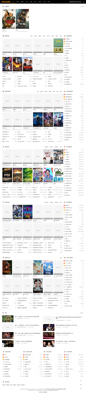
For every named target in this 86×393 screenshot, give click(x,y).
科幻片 (44, 36)
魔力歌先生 (25, 165)
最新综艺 (7, 146)
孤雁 (55, 81)
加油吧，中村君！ (55, 243)
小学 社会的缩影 (25, 305)
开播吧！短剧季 (74, 176)
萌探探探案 (53, 371)
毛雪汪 (74, 192)
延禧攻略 (32, 371)
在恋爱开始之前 (74, 171)
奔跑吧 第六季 (53, 364)
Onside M (74, 291)
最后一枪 (24, 54)
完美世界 (45, 220)
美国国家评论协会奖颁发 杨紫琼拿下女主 (64, 333)
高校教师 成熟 (12, 369)
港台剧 (50, 91)
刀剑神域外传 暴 (74, 207)
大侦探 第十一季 (5, 183)
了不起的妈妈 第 (74, 287)
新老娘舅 (9, 189)
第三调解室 (25, 189)
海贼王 (74, 238)
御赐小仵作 (32, 364)
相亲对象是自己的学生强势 (40, 250)
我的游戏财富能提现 (9, 252)
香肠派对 (73, 354)
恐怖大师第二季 (9, 134)
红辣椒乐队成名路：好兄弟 (55, 300)
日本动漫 (51, 202)
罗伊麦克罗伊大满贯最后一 (55, 298)
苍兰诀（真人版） (32, 369)
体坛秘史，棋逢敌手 (47, 294)
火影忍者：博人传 (73, 369)
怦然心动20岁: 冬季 (57, 165)
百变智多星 (45, 183)
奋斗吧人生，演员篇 (9, 194)
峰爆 (17, 29)
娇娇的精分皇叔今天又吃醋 (9, 245)
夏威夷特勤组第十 (74, 123)
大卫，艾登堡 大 (74, 263)
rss (57, 390)
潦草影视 (14, 384)
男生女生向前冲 (9, 187)
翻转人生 (9, 139)
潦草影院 (7, 384)
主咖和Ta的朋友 (74, 190)
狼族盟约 (74, 58)
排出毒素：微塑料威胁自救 (40, 305)
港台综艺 (51, 146)
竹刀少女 (74, 226)
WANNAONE (74, 164)
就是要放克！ (40, 307)
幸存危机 (3, 29)
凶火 (74, 62)
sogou (52, 390)
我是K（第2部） (16, 294)
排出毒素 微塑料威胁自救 (55, 305)
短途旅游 (55, 54)
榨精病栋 (12, 366)
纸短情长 (4, 109)
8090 (41, 392)
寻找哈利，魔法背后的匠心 (25, 298)
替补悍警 (25, 79)
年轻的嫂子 (12, 371)
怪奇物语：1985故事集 (27, 220)
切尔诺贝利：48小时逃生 (40, 298)
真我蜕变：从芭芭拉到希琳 (40, 303)
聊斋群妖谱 (74, 70)
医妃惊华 (55, 245)
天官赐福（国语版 (74, 41)
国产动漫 (46, 202)
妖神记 (73, 371)
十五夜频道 (55, 192)
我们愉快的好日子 (9, 132)
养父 (74, 74)
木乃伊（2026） (40, 76)
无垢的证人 (74, 205)
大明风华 (32, 376)
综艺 (27, 1)
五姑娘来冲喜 (25, 245)
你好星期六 (74, 185)
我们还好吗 (56, 294)
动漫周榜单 (69, 202)
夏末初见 (24, 109)
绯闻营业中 (40, 134)
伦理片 (52, 36)
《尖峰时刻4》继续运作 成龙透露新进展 (23, 341)
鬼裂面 (25, 83)
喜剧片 (35, 36)
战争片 (57, 36)
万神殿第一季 (74, 241)
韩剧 (54, 91)
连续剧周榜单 (69, 91)
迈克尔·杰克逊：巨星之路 (25, 86)
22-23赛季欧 (74, 301)
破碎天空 (9, 81)
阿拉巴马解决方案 (9, 305)
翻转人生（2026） (9, 141)
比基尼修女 (74, 82)
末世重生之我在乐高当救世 (9, 247)
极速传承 (55, 83)
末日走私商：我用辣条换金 (25, 247)
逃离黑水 (74, 139)
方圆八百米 (4, 128)
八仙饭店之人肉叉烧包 (9, 79)
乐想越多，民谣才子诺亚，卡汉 (8, 294)
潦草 (11, 384)
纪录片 (39, 1)
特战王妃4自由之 (74, 77)
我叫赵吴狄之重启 (40, 141)
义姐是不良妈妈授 (12, 364)
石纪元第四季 (45, 128)
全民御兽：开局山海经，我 (9, 250)
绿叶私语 (34, 54)
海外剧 (41, 91)
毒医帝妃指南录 (56, 220)
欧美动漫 (56, 202)
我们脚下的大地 (9, 298)
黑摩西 (44, 54)
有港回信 (14, 109)
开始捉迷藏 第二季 (36, 183)
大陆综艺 (46, 146)
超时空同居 (74, 46)
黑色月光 (74, 113)
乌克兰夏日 (55, 303)
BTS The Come (40, 300)
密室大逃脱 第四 (53, 374)
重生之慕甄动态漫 (74, 94)
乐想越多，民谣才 (74, 270)
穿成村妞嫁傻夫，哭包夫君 (40, 243)
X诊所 (53, 362)
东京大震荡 (74, 43)
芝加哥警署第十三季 (37, 128)
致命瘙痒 (40, 83)
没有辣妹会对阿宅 (74, 222)
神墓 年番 (55, 247)
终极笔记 (32, 359)
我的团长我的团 (32, 354)
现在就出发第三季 (74, 178)
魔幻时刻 (74, 51)
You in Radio (25, 192)
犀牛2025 (25, 303)
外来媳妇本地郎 (32, 362)
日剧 (38, 91)
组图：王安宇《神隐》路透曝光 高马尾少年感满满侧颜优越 (27, 333)
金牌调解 (45, 165)
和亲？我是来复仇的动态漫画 (28, 238)
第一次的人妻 (12, 362)
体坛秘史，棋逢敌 (74, 275)
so (54, 390)
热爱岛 (74, 65)
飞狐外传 (74, 118)
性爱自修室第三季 (74, 111)
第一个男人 (55, 139)
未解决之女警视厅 (74, 215)
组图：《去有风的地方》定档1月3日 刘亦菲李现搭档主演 (27, 325)
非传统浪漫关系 (5, 72)
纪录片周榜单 (69, 257)
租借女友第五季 (74, 224)
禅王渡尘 (4, 238)
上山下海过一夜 (74, 181)
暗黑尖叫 (4, 54)
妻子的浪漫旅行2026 (6, 165)
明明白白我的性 (74, 250)
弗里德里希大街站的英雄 (40, 79)
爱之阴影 (34, 220)
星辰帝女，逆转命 (74, 217)
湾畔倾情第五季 (74, 127)
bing (55, 390)
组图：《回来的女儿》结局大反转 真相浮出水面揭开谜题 (27, 316)
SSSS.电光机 (74, 229)
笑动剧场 (40, 189)
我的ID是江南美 (74, 135)
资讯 (35, 1)
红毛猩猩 (4, 275)
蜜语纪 (55, 109)
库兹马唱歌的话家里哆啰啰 (7, 220)
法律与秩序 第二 (74, 120)
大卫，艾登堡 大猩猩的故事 (59, 275)
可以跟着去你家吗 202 (9, 197)
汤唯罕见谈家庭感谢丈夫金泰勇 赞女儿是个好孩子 (66, 325)
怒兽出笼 (40, 86)
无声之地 (14, 54)
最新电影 (7, 36)
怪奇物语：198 (74, 210)
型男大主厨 (40, 187)
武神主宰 (73, 357)
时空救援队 (74, 39)
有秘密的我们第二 (74, 183)
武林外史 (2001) (55, 141)
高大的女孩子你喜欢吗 (9, 243)
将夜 (74, 219)
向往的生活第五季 (53, 369)
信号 (74, 243)
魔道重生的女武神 (36, 238)
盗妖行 (25, 132)
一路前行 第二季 (26, 275)
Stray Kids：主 (9, 307)
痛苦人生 (74, 67)
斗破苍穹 (32, 374)
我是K (74, 150)
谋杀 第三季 (74, 130)
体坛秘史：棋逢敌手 (37, 294)
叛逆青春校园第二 (74, 96)
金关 (13, 128)
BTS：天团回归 (9, 300)
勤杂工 (24, 72)
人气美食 (74, 157)
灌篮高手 (73, 376)
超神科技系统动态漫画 (40, 245)
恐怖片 (48, 36)
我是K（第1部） (26, 294)
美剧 (57, 91)
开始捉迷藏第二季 (55, 194)
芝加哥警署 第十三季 (25, 136)
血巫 (44, 72)
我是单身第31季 (55, 197)
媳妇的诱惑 (12, 374)
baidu (50, 390)
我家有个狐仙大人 (74, 248)
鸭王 (12, 354)
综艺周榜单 (69, 146)
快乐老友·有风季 (74, 173)
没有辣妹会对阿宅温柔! (55, 250)
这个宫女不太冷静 (25, 141)
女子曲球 (12, 357)
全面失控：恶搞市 (74, 306)
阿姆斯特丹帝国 (74, 116)
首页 (13, 1)
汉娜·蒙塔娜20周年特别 (25, 300)
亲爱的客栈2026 (36, 165)
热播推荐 (7, 6)
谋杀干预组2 (55, 86)
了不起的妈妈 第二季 (47, 275)
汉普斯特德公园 (74, 60)
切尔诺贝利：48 (74, 289)
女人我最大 (55, 187)
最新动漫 (7, 202)
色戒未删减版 (12, 359)
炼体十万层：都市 (74, 234)
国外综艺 (56, 146)
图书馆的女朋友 (12, 376)
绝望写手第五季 (74, 104)
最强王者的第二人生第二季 (25, 243)
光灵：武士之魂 (74, 236)
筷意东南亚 (35, 275)
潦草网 (3, 384)
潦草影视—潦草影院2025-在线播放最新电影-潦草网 (56, 389)
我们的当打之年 (74, 108)
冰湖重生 (55, 134)
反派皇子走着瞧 (74, 231)
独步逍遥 (73, 359)
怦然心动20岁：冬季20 (25, 194)
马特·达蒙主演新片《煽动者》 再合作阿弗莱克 (65, 341)
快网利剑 (74, 125)
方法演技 (9, 76)
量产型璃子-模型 (74, 132)
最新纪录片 (7, 257)
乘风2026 (14, 165)
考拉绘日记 (55, 252)
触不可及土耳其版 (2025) (58, 72)
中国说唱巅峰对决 (53, 366)
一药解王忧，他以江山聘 (40, 252)
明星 (44, 1)
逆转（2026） (74, 101)
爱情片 (40, 36)
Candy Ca (74, 212)
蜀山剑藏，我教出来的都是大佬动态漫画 (61, 238)
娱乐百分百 (25, 187)
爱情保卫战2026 (9, 192)
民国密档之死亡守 (74, 84)
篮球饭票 (9, 303)
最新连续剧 (7, 91)
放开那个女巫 (15, 72)
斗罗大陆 (73, 362)
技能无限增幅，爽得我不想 (40, 247)
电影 (17, 1)
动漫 (31, 1)
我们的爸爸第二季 (40, 194)
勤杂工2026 (25, 76)
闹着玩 (55, 183)
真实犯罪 (74, 72)
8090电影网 (45, 392)
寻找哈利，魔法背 (74, 277)
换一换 (81, 6)
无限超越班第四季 (55, 189)
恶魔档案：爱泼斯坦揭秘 (25, 307)
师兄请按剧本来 (74, 137)
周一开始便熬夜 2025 (25, 197)
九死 (74, 55)
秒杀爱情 (55, 128)
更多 (61, 36)
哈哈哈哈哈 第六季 (16, 183)
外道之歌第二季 (25, 134)
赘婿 (32, 366)
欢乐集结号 (74, 161)
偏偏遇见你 (45, 109)
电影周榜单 (69, 36)
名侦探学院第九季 (74, 169)
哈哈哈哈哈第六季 (40, 197)
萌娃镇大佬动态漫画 (47, 238)
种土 (74, 303)
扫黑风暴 (32, 357)
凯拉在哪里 (74, 79)
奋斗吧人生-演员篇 (26, 183)
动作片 (31, 36)
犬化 (40, 81)
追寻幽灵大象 (55, 307)
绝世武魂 (73, 364)
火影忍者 (73, 374)
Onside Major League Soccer (18, 275)
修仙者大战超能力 (16, 220)
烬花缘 (34, 109)
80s (39, 392)
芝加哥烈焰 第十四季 (40, 136)
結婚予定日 (74, 106)
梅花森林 (74, 53)
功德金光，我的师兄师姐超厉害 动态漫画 (20, 238)
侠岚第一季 (74, 246)
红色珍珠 (40, 132)
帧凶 (55, 132)
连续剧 (22, 1)
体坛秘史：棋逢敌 (74, 260)
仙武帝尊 (25, 250)
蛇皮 (9, 86)
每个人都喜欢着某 (74, 48)
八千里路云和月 (36, 72)
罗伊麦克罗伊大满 (74, 282)
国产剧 (46, 91)
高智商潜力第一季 (9, 136)
